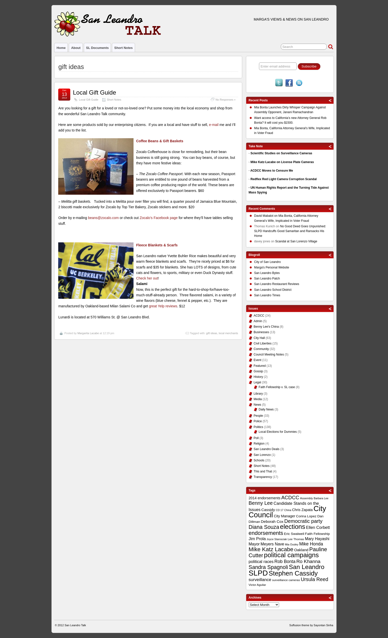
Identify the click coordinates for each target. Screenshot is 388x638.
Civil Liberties (263, 343)
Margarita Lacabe (88, 333)
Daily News (266, 409)
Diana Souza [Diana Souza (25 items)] (264, 527)
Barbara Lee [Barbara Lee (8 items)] (321, 498)
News (257, 404)
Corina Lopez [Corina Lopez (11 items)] (306, 516)
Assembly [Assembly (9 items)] (306, 498)
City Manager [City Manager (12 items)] (284, 516)
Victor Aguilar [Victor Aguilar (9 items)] (257, 585)
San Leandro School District (273, 290)
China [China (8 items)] (287, 510)
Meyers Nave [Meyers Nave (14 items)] (272, 544)
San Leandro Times (267, 295)
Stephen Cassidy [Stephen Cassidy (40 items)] (293, 573)
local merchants (228, 333)
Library (258, 393)
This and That (263, 471)
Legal (257, 382)
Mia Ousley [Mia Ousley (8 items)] (291, 544)
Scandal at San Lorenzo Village (296, 241)
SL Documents (97, 48)
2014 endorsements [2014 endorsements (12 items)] (265, 498)
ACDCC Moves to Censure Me (271, 170)
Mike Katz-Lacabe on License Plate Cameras (282, 162)
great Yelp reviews (163, 306)
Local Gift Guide (94, 92)
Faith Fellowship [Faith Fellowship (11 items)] (317, 534)
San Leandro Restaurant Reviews (276, 284)
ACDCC (259, 315)
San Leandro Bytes (267, 273)
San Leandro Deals (267, 449)
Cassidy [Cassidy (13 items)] (268, 510)
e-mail (214, 125)
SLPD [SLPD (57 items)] (258, 573)
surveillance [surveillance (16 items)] (260, 579)
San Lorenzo (262, 455)
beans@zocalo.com (103, 218)
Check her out (147, 278)
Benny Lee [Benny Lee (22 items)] (261, 503)
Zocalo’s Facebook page (159, 218)
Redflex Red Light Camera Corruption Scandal (283, 179)
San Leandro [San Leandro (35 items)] (307, 566)
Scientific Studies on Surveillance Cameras (281, 153)
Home (61, 48)
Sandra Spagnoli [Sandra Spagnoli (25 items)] (268, 567)
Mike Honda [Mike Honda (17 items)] (311, 543)
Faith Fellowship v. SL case (277, 387)
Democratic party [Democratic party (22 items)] (303, 521)
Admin (258, 321)
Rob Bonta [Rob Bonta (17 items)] (284, 561)
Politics (258, 427)
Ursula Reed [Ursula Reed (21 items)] (314, 579)
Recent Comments (262, 208)
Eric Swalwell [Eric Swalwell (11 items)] (294, 534)
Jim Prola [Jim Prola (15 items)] (257, 538)
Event (258, 360)
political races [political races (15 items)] (261, 561)
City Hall (259, 338)
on (266, 216)
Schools (259, 460)
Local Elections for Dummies (278, 432)
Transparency (263, 477)
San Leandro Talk (75, 625)
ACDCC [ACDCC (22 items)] (290, 497)
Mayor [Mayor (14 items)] (254, 544)
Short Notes (123, 48)
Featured (260, 366)
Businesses (261, 332)
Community (261, 349)
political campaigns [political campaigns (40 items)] (291, 554)
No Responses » (226, 99)
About (75, 48)
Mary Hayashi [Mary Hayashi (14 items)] (317, 539)
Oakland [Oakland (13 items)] (301, 550)
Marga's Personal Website (271, 267)
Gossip (258, 371)
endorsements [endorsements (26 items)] (266, 533)
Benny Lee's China (266, 326)
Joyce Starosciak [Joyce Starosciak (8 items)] (277, 539)
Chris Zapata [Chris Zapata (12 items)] (302, 510)
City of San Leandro (267, 262)
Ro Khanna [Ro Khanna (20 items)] (308, 561)
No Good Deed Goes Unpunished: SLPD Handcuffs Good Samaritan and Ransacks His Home (290, 231)
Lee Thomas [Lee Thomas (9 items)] (296, 539)
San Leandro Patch (267, 278)
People (258, 415)
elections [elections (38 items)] (292, 526)
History (258, 377)
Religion (259, 443)
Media (258, 399)
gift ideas (211, 333)
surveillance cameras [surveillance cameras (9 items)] (286, 580)
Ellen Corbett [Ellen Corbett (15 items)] (318, 527)
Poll (256, 438)
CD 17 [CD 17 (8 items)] (279, 510)
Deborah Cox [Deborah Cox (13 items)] (272, 521)
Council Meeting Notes (269, 354)
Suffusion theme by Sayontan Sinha (311, 625)
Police (258, 421)
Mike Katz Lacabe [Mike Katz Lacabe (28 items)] (271, 549)
